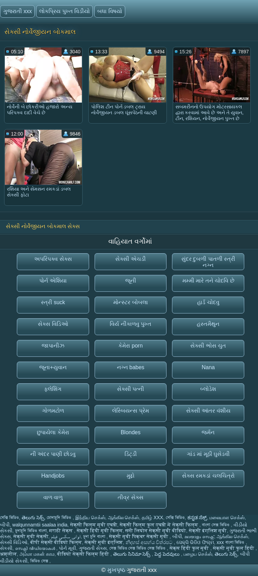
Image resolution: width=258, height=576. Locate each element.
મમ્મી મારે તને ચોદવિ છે (208, 281)
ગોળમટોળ (53, 411)
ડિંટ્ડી (131, 454)
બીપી (5, 524)
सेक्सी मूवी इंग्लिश (104, 542)
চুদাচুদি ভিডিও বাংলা (31, 530)
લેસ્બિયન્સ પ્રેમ (130, 411)
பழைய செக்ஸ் (198, 554)
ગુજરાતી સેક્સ (93, 548)
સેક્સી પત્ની (130, 389)
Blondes (131, 432)
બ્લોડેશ (208, 389)
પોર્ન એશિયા (53, 281)
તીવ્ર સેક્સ (130, 497)
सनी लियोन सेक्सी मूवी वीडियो (155, 530)
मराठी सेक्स (61, 530)
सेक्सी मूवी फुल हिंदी (234, 548)
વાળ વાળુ (53, 497)
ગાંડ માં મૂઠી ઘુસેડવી (208, 454)
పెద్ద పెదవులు (167, 554)
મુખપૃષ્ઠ (117, 570)
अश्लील (8, 554)
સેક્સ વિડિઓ (53, 324)
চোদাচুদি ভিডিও (60, 517)
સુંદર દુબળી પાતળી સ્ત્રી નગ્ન (208, 262)
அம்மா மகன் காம (37, 554)
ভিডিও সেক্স (40, 561)
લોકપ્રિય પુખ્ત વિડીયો (64, 11)
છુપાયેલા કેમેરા (53, 432)
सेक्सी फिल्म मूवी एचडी (93, 524)
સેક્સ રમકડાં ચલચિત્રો (208, 476)
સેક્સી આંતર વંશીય (208, 411)
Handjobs (53, 476)
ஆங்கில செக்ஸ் (123, 517)
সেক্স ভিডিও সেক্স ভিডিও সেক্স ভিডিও (138, 548)
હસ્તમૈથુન (208, 324)
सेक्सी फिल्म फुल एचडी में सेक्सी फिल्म (159, 524)
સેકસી (6, 548)
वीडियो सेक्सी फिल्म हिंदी (83, 554)
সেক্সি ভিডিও (9, 517)
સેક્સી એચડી (130, 259)
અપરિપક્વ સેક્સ (53, 259)
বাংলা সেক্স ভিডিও (216, 524)
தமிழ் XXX (152, 517)
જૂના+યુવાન (52, 367)
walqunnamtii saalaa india (39, 524)
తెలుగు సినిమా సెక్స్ (132, 554)
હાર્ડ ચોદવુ (208, 302)
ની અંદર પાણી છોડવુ (53, 454)
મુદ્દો (131, 476)
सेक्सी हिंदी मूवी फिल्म (100, 530)
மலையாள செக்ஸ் (227, 517)
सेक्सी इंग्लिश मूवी (208, 530)
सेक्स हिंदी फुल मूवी (190, 548)
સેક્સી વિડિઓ (14, 542)
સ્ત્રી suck (53, 302)
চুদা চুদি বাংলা (95, 536)
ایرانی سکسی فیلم (65, 536)
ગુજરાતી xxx (17, 11)
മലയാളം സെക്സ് (199, 536)
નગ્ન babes (130, 367)
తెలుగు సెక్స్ (33, 517)
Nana (208, 367)
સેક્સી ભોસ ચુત (208, 346)
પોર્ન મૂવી (67, 548)
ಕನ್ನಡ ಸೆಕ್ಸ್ (197, 517)
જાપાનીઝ (53, 346)
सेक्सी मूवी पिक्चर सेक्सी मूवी (139, 536)
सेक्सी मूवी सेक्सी (31, 536)
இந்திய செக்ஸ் (90, 517)
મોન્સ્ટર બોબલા (130, 302)
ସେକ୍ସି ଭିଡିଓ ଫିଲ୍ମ (195, 542)
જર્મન (208, 432)
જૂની (130, 281)
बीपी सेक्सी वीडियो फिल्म (56, 542)
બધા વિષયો (109, 11)
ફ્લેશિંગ (53, 389)
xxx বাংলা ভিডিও (231, 542)
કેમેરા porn (130, 346)
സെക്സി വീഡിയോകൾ (35, 548)
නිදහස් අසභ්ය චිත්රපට (150, 542)
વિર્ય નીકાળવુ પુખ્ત (130, 324)
